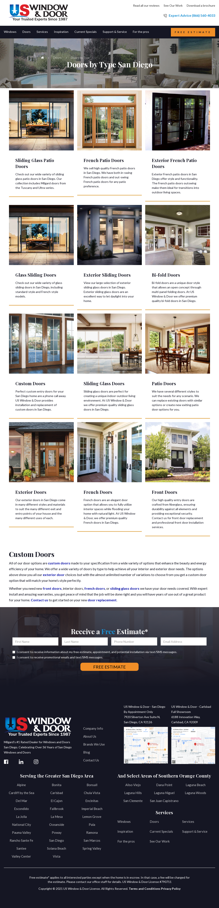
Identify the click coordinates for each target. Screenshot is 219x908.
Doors (154, 821)
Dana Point (164, 785)
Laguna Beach (196, 785)
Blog (86, 752)
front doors (52, 588)
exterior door (54, 575)
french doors (94, 588)
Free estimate (193, 32)
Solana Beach (56, 848)
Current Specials (161, 831)
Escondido (21, 809)
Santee (21, 848)
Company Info (93, 728)
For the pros (126, 841)
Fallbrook (57, 809)
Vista (56, 856)
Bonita (56, 785)
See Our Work (173, 5)
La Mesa (57, 817)
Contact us (39, 600)
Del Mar (21, 801)
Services (188, 821)
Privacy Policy (171, 888)
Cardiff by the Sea (21, 793)
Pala (92, 824)
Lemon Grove (91, 817)
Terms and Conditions (144, 888)
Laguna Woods (195, 793)
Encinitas (91, 801)
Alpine (21, 785)
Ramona (92, 832)
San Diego (56, 840)
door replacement (102, 600)
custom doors (59, 563)
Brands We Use (94, 744)
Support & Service (194, 831)
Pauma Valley (21, 832)
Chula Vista (92, 793)
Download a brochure (201, 5)
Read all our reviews (146, 5)
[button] (13, 32)
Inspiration (125, 831)
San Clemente (133, 801)
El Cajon (56, 801)
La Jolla (21, 817)
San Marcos (92, 840)
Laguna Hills (133, 793)
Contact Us (91, 760)
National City (21, 824)
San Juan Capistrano (164, 801)
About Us (89, 736)
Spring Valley (92, 848)
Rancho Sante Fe (21, 840)
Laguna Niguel (164, 793)
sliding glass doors (124, 588)
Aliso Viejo (133, 785)
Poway (57, 832)
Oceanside (56, 824)
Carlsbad (56, 793)
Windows (124, 821)
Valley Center (21, 856)
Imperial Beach (91, 809)
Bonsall (92, 785)
